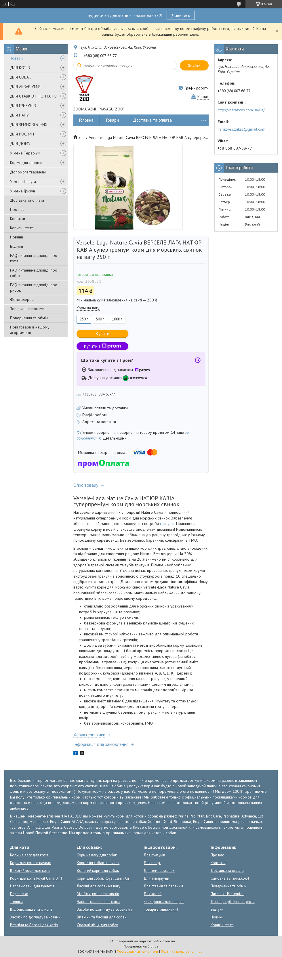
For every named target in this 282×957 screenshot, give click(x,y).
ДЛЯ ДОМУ (20, 143)
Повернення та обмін (29, 317)
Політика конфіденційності (183, 951)
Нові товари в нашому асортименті (29, 329)
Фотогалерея (22, 299)
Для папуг (152, 862)
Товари (16, 58)
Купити (102, 333)
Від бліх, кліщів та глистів (31, 909)
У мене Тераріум (25, 153)
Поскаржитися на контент (137, 951)
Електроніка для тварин (164, 901)
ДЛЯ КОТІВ (20, 67)
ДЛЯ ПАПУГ (20, 115)
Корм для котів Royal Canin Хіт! (36, 878)
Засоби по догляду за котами (35, 917)
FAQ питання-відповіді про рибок (33, 287)
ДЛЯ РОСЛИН (22, 134)
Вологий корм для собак (98, 870)
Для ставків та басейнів (163, 886)
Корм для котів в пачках (30, 862)
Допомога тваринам (28, 172)
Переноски (19, 893)
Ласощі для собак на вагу (98, 886)
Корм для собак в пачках (98, 862)
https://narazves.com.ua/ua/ (241, 109)
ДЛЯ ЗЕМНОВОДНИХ (28, 124)
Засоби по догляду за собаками (104, 909)
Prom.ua (168, 941)
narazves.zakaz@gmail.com (241, 129)
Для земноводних (159, 870)
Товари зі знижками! (27, 308)
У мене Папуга (23, 181)
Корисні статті (22, 227)
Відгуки (16, 246)
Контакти (17, 218)
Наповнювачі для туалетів (32, 886)
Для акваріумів (156, 878)
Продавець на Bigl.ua (141, 946)
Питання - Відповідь (227, 893)
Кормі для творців (26, 162)
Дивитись (180, 15)
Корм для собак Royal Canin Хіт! (103, 878)
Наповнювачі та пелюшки (98, 901)
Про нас (17, 209)
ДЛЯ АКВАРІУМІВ (25, 86)
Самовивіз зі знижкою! (230, 878)
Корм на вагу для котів (29, 855)
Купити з (102, 346)
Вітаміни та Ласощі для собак (101, 917)
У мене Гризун (22, 191)
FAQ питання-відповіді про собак (33, 273)
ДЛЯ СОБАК (20, 77)
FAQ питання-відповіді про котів (33, 258)
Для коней (152, 893)
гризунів (167, 523)
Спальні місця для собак (97, 924)
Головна (86, 120)
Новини (16, 237)
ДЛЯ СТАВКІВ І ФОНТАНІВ (33, 96)
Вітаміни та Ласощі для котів (34, 924)
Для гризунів (154, 855)
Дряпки (16, 901)
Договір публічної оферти (233, 901)
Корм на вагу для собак (97, 855)
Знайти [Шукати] (194, 65)
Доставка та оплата (27, 200)
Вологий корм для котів (30, 870)
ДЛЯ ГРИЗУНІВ (23, 105)
